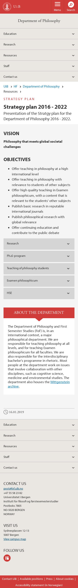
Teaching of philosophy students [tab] (28, 268)
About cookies (65, 579)
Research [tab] (13, 243)
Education (10, 33)
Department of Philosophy (39, 20)
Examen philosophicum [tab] (22, 280)
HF (15, 86)
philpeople (8, 558)
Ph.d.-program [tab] (16, 256)
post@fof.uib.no (13, 488)
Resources (10, 55)
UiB (6, 86)
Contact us (10, 76)
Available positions (31, 579)
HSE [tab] (9, 293)
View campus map (15, 539)
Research (9, 44)
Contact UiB (9, 579)
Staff (6, 66)
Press (49, 579)
